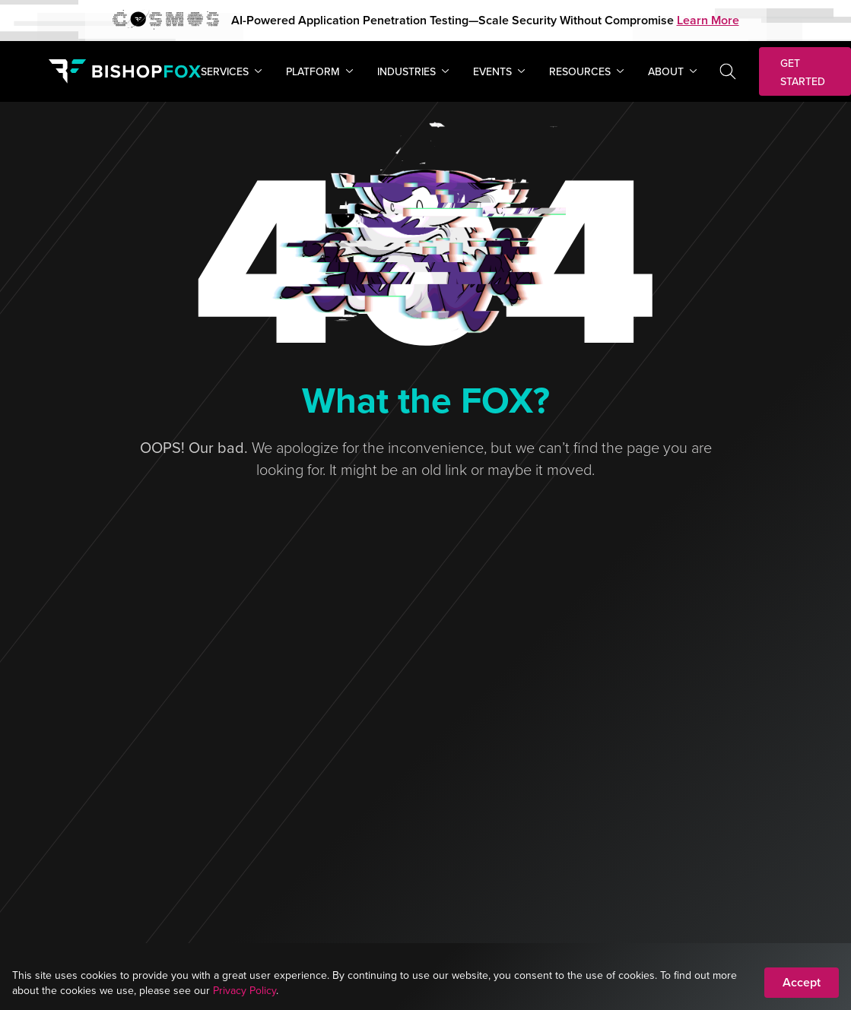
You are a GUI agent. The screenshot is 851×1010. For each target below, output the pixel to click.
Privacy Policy (244, 990)
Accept (802, 982)
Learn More (708, 20)
